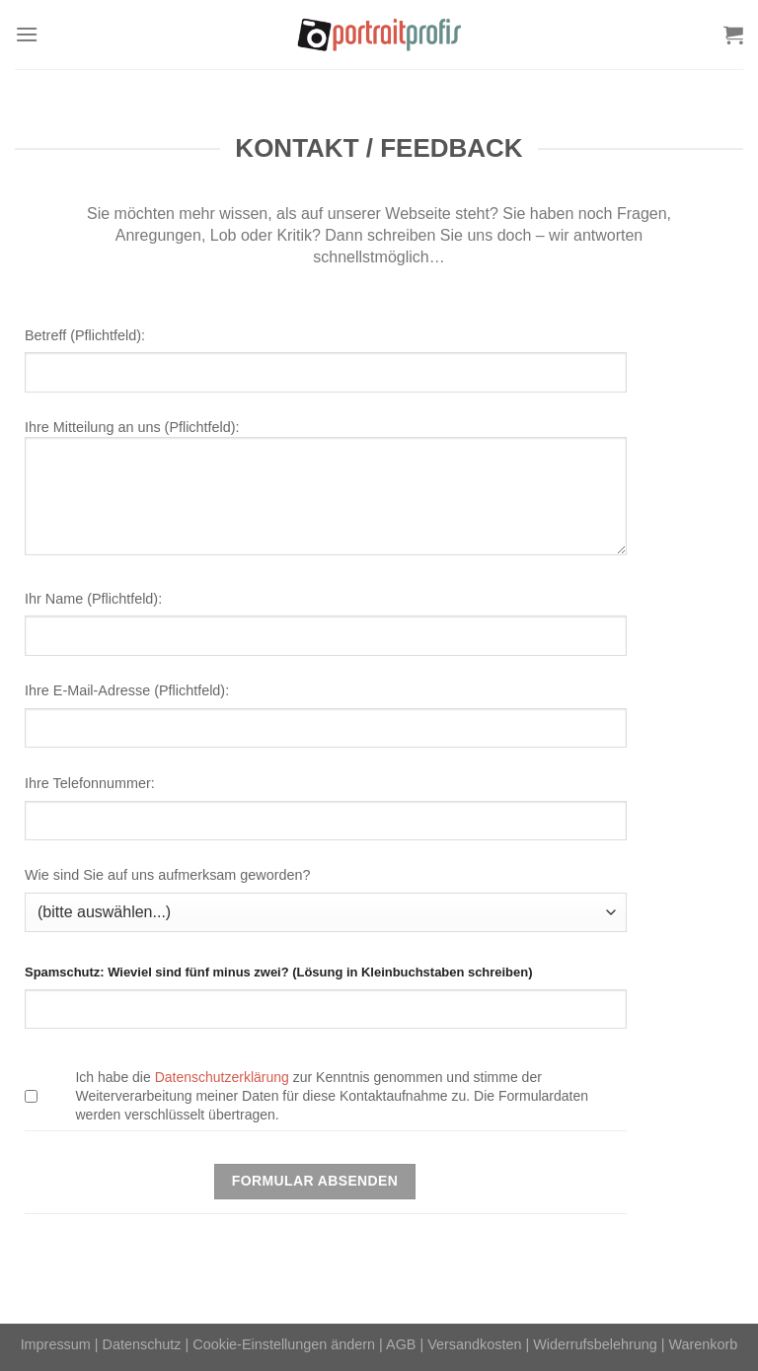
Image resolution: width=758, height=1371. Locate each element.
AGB (401, 1344)
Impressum (56, 1344)
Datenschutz (142, 1344)
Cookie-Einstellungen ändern (283, 1344)
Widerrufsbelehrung (595, 1344)
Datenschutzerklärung (222, 1077)
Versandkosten (474, 1344)
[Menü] (26, 34)
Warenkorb (703, 1344)
